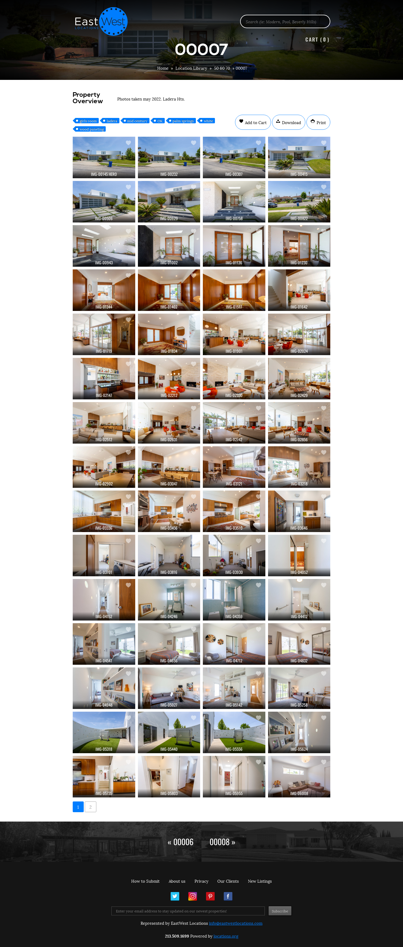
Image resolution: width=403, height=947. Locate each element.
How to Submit (145, 881)
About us (177, 881)
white (208, 120)
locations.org (226, 936)
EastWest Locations (105, 21)
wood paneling (92, 129)
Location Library (191, 68)
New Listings (260, 881)
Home (162, 68)
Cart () (317, 39)
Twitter (175, 896)
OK (160, 120)
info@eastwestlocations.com (235, 923)
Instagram (192, 896)
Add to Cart (255, 122)
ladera (112, 120)
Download (291, 122)
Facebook (228, 896)
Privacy (201, 881)
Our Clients (228, 881)
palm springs (183, 120)
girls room (88, 120)
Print (321, 122)
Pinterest (210, 896)
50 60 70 (222, 68)
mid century (137, 120)
